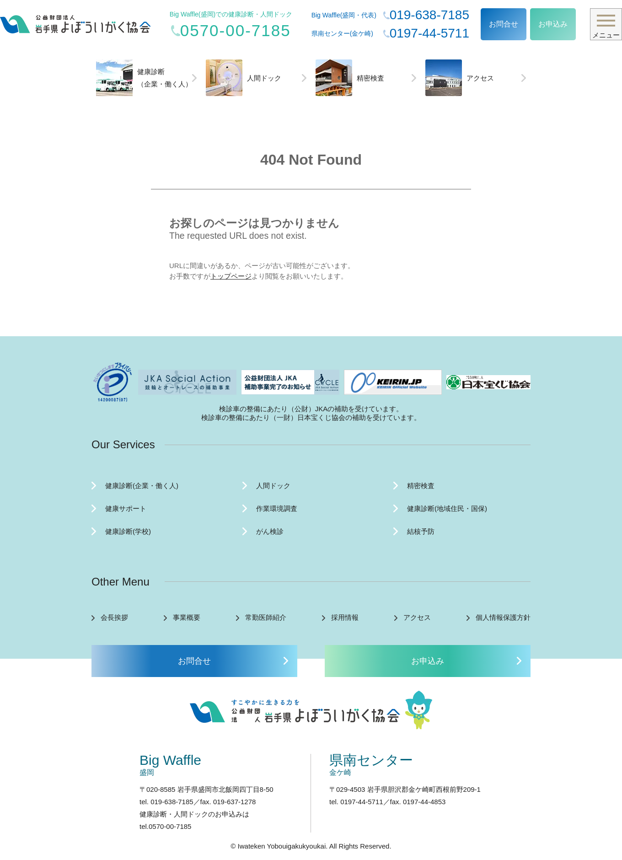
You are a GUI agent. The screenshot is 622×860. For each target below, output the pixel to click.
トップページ (231, 276)
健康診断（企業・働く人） (144, 77)
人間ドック (243, 77)
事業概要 (186, 617)
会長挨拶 (114, 617)
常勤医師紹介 (265, 617)
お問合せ (503, 24)
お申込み (553, 24)
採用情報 (345, 617)
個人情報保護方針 (503, 617)
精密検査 (350, 77)
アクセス (459, 77)
